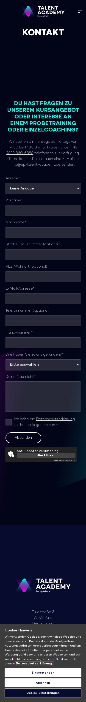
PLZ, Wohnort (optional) (43, 273)
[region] (43, 663)
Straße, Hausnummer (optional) (43, 251)
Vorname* (43, 207)
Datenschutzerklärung (55, 419)
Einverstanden (43, 672)
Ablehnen (43, 682)
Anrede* (43, 185)
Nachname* (43, 229)
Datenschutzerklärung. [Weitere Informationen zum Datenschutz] (34, 663)
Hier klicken (46, 455)
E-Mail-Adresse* (43, 295)
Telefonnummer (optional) (43, 317)
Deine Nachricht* (43, 393)
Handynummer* (43, 339)
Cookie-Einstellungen (43, 692)
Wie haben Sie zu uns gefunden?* (43, 361)
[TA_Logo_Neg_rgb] (43, 11)
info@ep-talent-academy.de (36, 165)
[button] (80, 11)
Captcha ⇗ (64, 460)
